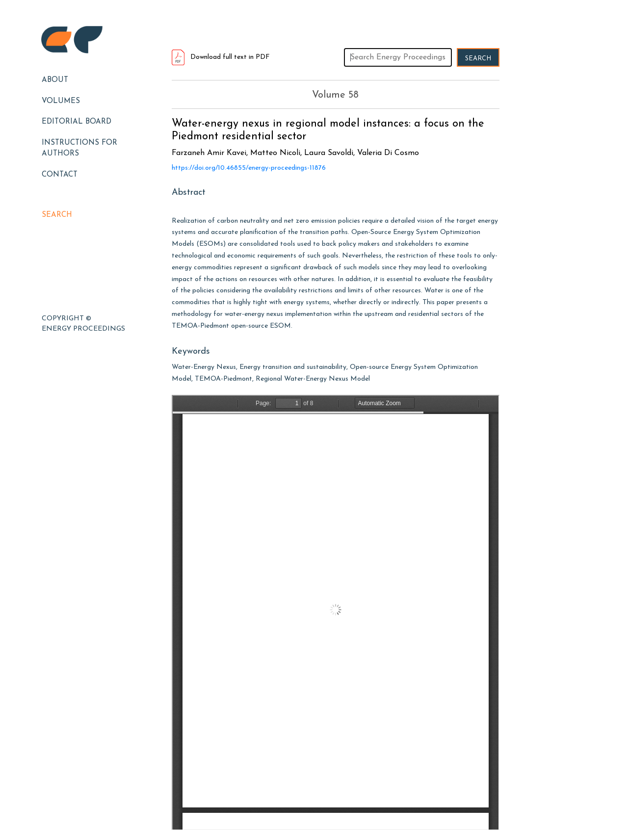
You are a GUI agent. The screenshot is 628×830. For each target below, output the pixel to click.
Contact (60, 175)
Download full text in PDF (221, 57)
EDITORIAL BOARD (76, 122)
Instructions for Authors (79, 148)
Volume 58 (335, 95)
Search (57, 215)
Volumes (61, 101)
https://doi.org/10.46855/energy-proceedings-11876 (249, 168)
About (55, 80)
